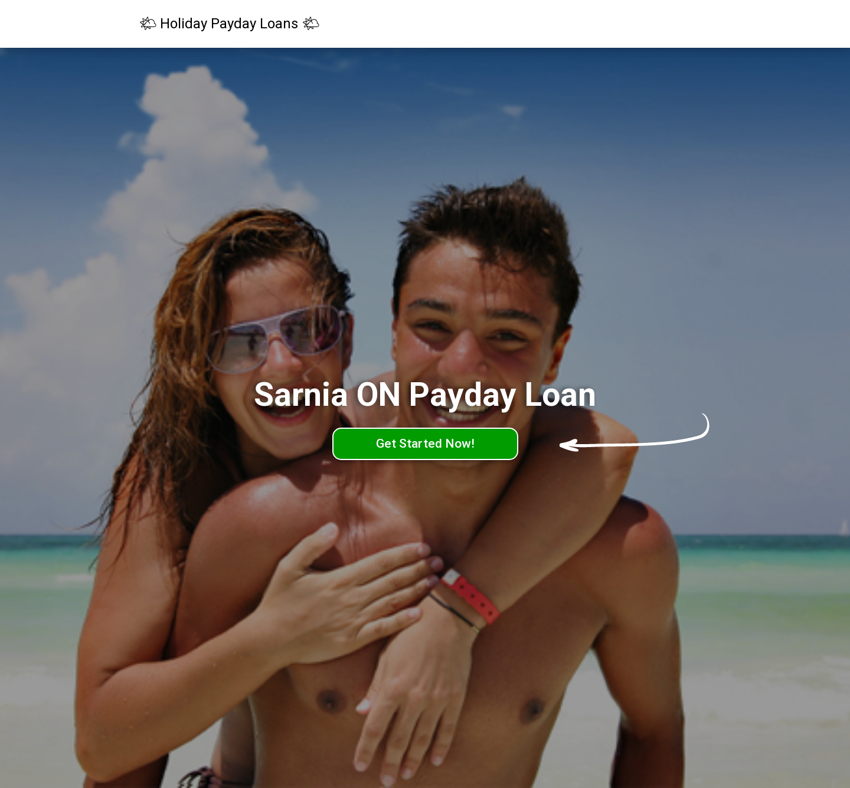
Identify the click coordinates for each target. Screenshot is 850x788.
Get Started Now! (425, 443)
